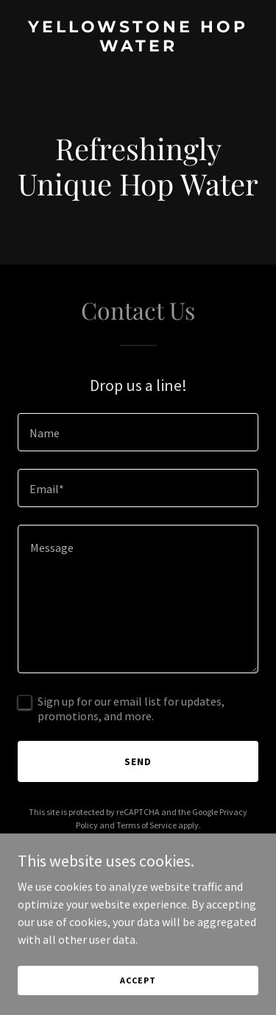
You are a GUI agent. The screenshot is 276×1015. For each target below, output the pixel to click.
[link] (138, 47)
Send (138, 761)
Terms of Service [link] (146, 825)
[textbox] (138, 432)
